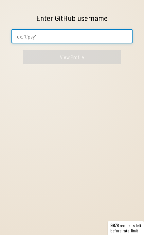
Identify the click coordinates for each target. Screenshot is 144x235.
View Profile (72, 57)
